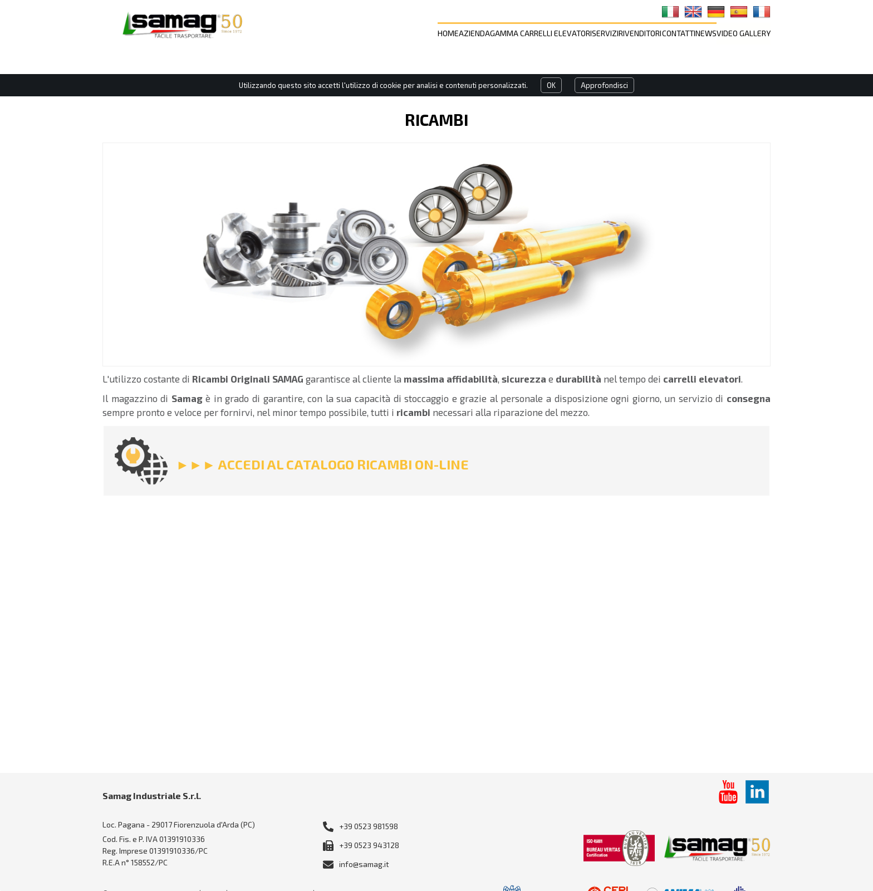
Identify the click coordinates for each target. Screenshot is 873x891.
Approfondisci (604, 85)
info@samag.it (364, 864)
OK (551, 85)
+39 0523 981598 (368, 826)
